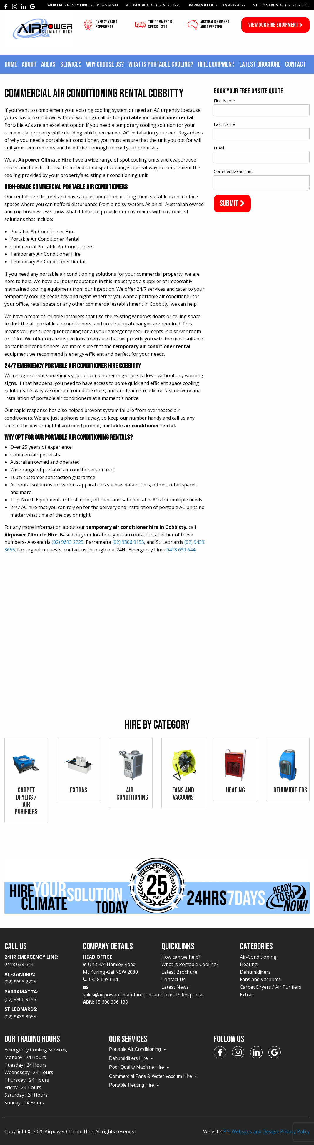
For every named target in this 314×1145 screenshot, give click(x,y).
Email (219, 148)
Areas (48, 64)
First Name (224, 101)
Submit (232, 203)
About (29, 64)
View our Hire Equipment (275, 25)
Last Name (224, 124)
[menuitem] (10, 64)
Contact (295, 64)
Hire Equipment (216, 64)
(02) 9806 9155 (128, 542)
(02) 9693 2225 (67, 542)
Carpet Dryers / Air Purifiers (270, 987)
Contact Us (173, 979)
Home (11, 64)
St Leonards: (39, 1013)
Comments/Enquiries (233, 171)
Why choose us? (105, 64)
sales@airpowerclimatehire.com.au (121, 994)
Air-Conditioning (258, 957)
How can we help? (181, 957)
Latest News (175, 987)
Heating (249, 964)
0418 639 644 (180, 549)
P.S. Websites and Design (250, 1132)
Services (70, 64)
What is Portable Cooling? (160, 64)
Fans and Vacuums (260, 979)
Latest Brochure (259, 64)
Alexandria (153, 5)
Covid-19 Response (182, 994)
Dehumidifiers (255, 972)
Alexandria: (39, 978)
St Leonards (281, 5)
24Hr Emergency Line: (39, 961)
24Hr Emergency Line (82, 5)
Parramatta (217, 5)
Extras (247, 994)
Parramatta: (39, 995)
